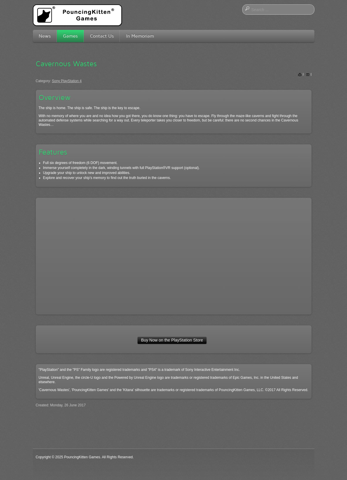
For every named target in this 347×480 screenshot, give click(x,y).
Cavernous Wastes (66, 64)
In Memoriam (140, 36)
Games (70, 36)
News (45, 36)
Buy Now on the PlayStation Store (172, 340)
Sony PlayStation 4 (67, 81)
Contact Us (102, 36)
